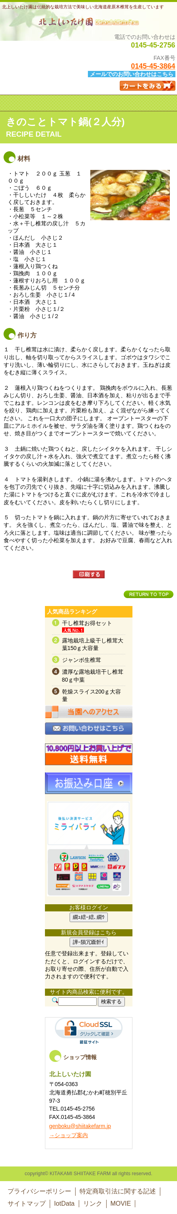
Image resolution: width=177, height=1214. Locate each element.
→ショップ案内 (68, 1135)
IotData (64, 1203)
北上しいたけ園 (88, 22)
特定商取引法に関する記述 (118, 1191)
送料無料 (88, 757)
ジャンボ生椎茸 (81, 660)
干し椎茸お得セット (87, 623)
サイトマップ (27, 1203)
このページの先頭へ (148, 594)
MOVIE (121, 1203)
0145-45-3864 (153, 66)
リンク (92, 1203)
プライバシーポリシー (39, 1191)
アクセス (88, 719)
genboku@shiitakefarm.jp (80, 1126)
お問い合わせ (88, 736)
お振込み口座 (88, 786)
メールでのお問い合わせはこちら (131, 74)
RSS (88, 848)
